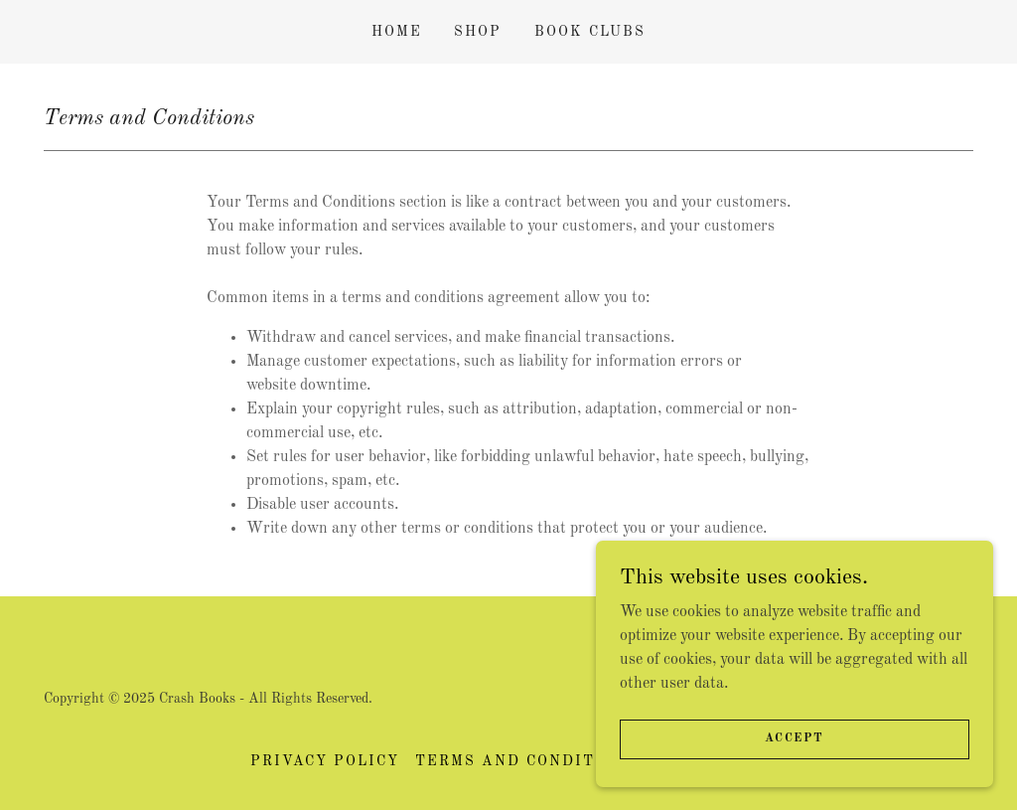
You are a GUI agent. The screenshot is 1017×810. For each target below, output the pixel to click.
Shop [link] (478, 32)
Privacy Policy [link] (324, 761)
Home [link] (396, 32)
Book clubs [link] (590, 32)
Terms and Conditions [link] (527, 761)
